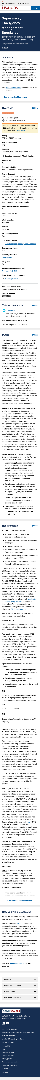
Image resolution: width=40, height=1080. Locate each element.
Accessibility (6, 1046)
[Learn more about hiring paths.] (35, 305)
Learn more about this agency (15, 97)
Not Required (7, 257)
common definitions (13, 88)
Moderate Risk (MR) (9, 271)
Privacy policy (7, 1059)
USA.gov (5, 1068)
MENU (35, 8)
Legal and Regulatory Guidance (13, 1039)
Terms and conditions (9, 1065)
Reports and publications (10, 1062)
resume (20, 923)
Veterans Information (9, 1036)
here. (28, 822)
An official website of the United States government (15, 4)
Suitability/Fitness (11, 279)
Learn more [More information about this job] (20, 130)
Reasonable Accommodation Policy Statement (18, 1032)
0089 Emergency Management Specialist (20, 244)
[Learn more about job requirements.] (35, 525)
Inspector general (8, 1052)
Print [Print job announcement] (5, 48)
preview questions (17, 963)
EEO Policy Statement (9, 1029)
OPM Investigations (18, 609)
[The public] (20, 313)
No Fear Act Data (8, 1055)
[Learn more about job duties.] (35, 334)
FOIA (3, 1049)
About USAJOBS (8, 1043)
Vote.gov (5, 1072)
